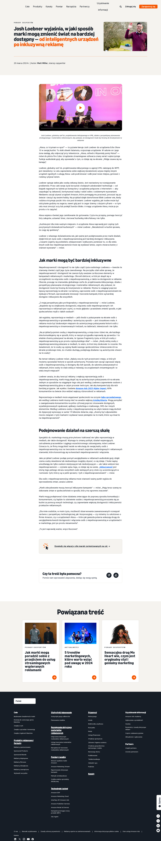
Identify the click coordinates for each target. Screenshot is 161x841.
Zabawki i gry (92, 763)
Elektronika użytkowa (95, 724)
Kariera (16, 835)
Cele (27, 6)
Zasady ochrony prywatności (50, 831)
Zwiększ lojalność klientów (23, 733)
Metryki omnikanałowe (59, 776)
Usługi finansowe (94, 735)
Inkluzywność (106, 467)
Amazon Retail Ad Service (60, 807)
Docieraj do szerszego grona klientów (24, 721)
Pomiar (59, 6)
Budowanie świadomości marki (24, 716)
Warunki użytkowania (29, 831)
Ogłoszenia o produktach (134, 720)
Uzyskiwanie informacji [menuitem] (135, 712)
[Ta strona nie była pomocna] (109, 576)
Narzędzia (71, 6)
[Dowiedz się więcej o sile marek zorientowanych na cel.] (82, 546)
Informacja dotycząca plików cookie (106, 831)
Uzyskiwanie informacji (103, 6)
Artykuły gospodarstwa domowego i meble (96, 747)
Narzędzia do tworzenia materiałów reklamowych (60, 749)
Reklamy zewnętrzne (21, 769)
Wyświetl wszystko (20, 773)
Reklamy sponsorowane (22, 747)
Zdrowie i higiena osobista (97, 742)
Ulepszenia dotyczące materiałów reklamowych (60, 738)
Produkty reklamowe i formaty (23, 742)
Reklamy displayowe (21, 758)
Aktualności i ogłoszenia (133, 737)
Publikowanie (92, 755)
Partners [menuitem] (129, 744)
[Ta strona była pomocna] (116, 576)
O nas (16, 831)
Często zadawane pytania (134, 733)
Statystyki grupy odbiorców (60, 716)
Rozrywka (91, 727)
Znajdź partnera (130, 748)
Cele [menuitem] (16, 712)
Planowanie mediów (58, 720)
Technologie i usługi (59, 788)
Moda (90, 731)
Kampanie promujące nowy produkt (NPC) (60, 812)
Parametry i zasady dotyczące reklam (135, 728)
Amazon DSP (55, 792)
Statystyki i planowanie (61, 712)
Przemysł (92, 712)
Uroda (90, 720)
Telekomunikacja (94, 759)
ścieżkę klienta (100, 400)
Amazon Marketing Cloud (60, 796)
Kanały (49, 6)
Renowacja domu (94, 752)
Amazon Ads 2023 (91, 388)
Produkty (37, 6)
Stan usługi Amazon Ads (131, 831)
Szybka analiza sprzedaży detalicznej (60, 780)
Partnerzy (85, 6)
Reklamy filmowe (20, 762)
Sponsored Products (21, 751)
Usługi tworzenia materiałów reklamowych (61, 743)
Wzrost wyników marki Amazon (59, 762)
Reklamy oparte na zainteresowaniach (77, 831)
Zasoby (127, 724)
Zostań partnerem (131, 752)
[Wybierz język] (25, 701)
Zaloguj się (130, 6)
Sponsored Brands (20, 754)
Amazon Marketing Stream (60, 766)
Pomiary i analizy (58, 757)
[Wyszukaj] (121, 7)
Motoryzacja (92, 716)
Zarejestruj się (148, 6)
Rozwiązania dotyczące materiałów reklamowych (61, 730)
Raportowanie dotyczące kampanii (59, 771)
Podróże (91, 767)
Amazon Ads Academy (133, 716)
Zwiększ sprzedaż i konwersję (24, 729)
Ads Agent (54, 816)
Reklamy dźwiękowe (21, 766)
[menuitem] (25, 764)
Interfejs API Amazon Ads (60, 800)
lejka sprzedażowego (111, 397)
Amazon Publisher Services (60, 804)
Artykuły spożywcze (95, 739)
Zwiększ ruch (18, 726)
